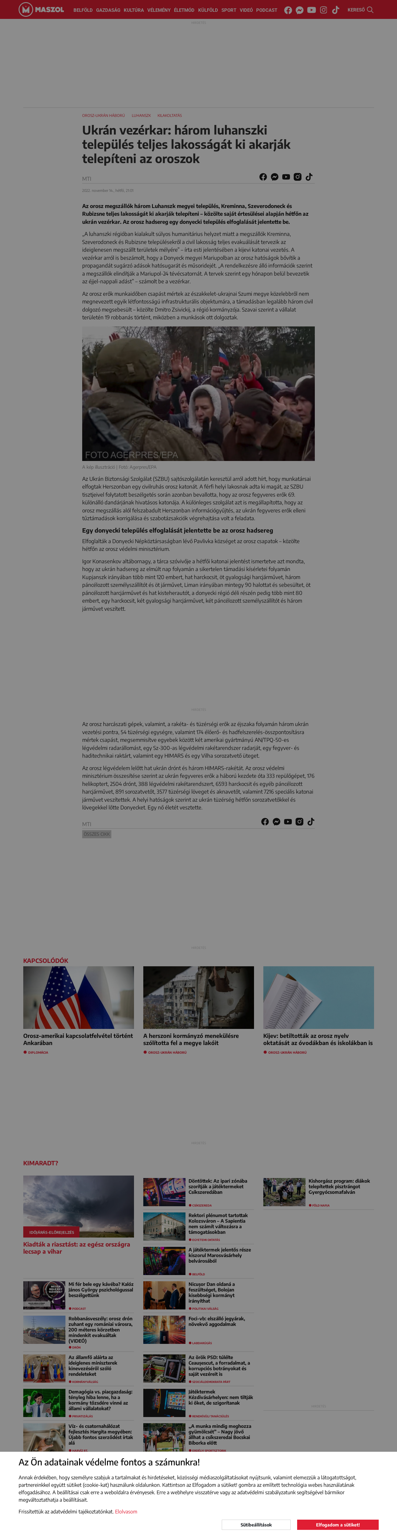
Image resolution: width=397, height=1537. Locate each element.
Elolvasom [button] (126, 1511)
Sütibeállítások (256, 1524)
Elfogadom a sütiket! (338, 1524)
